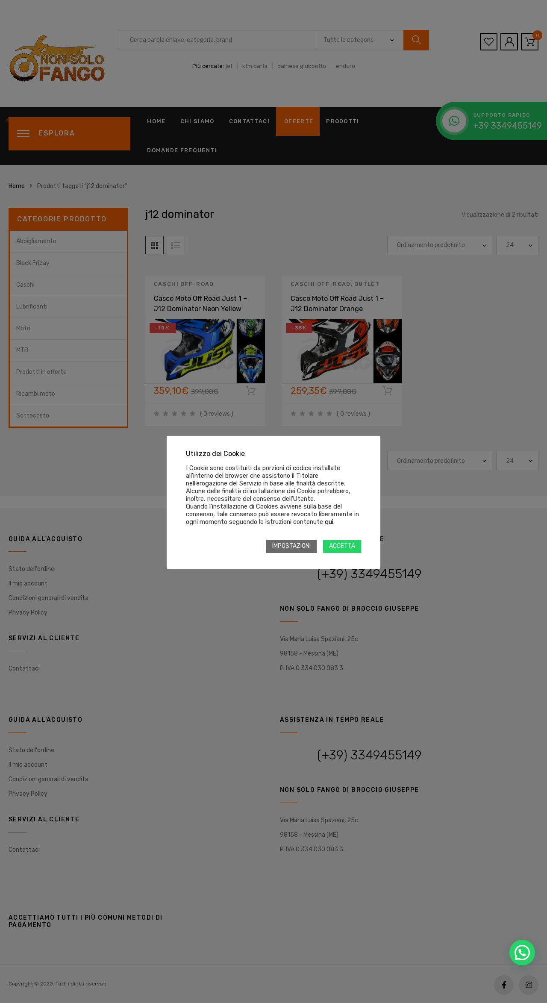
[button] (522, 952)
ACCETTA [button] (342, 546)
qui (329, 522)
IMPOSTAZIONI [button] (291, 546)
